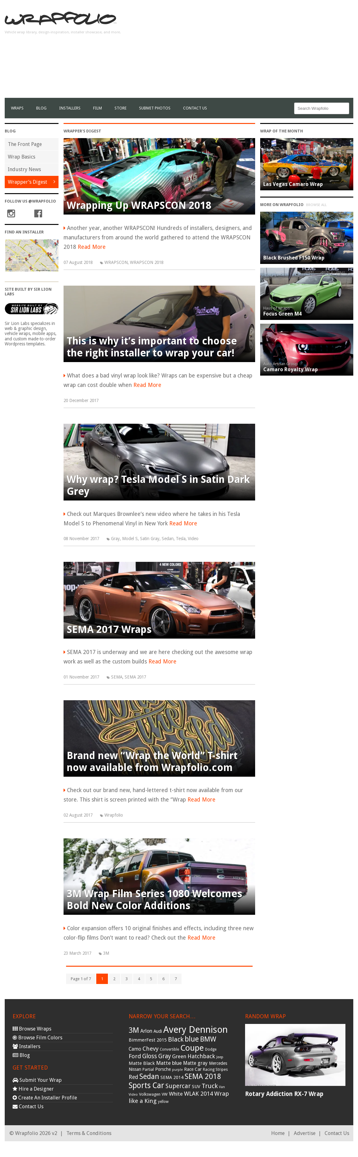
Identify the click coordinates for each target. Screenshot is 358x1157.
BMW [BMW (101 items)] (208, 1039)
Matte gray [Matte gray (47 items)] (195, 1063)
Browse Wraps (32, 1029)
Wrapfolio (113, 815)
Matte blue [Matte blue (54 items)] (169, 1063)
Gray (115, 538)
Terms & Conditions (88, 1133)
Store (120, 108)
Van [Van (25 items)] (222, 1087)
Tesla (181, 538)
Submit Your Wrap (37, 1080)
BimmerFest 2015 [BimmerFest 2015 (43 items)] (148, 1040)
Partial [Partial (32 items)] (148, 1069)
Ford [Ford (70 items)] (135, 1056)
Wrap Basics (21, 157)
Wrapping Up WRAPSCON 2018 (139, 205)
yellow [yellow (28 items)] (163, 1101)
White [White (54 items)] (176, 1094)
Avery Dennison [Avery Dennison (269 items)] (195, 1029)
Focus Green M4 (282, 314)
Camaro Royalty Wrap (290, 369)
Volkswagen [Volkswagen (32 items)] (149, 1094)
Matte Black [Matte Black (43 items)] (142, 1063)
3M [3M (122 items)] (134, 1030)
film (97, 108)
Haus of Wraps (276, 308)
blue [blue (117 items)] (192, 1039)
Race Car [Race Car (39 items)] (193, 1069)
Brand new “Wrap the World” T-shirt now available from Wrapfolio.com (152, 762)
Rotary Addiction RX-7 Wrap (284, 1094)
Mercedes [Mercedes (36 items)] (218, 1063)
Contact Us (195, 108)
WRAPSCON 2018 (146, 262)
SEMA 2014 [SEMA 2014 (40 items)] (171, 1077)
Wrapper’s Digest (27, 182)
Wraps (17, 108)
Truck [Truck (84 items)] (210, 1086)
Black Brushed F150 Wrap (293, 258)
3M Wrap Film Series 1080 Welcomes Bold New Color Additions (154, 900)
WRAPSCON (116, 262)
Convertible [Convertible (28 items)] (169, 1049)
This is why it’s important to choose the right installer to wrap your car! (152, 347)
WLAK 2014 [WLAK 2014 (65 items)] (198, 1093)
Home (278, 1133)
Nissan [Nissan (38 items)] (135, 1069)
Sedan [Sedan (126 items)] (149, 1076)
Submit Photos (155, 108)
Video (193, 538)
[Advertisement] (279, 54)
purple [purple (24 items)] (177, 1070)
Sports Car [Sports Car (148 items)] (146, 1085)
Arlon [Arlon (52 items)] (146, 1031)
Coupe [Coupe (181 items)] (192, 1048)
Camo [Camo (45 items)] (135, 1049)
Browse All (316, 205)
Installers (70, 108)
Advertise (305, 1133)
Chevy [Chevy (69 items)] (151, 1048)
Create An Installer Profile (45, 1098)
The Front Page (25, 144)
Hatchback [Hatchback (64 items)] (201, 1056)
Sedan (168, 538)
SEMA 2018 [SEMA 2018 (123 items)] (203, 1076)
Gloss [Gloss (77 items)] (149, 1056)
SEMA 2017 (135, 676)
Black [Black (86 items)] (175, 1039)
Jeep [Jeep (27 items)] (219, 1057)
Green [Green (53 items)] (179, 1056)
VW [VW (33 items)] (165, 1094)
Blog (41, 108)
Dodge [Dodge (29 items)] (210, 1049)
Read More (92, 247)
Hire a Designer (33, 1089)
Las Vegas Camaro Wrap (293, 184)
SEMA (116, 676)
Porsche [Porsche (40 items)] (163, 1069)
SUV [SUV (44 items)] (196, 1086)
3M (106, 953)
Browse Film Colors (37, 1038)
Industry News (24, 169)
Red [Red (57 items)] (133, 1077)
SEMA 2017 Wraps (109, 629)
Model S (130, 538)
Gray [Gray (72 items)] (164, 1056)
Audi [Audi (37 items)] (158, 1031)
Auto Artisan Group (280, 363)
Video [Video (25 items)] (133, 1095)
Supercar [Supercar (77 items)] (178, 1086)
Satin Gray (149, 538)
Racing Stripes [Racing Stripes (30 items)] (215, 1069)
